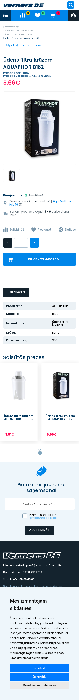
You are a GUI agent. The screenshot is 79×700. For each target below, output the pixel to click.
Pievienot (44, 229)
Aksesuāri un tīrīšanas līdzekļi (19, 30)
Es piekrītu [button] (39, 668)
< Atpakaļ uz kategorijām (22, 45)
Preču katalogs (12, 27)
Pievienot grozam (43, 259)
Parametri (16, 292)
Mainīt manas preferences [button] (39, 685)
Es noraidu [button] (39, 676)
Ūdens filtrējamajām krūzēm (19, 34)
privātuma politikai (43, 517)
